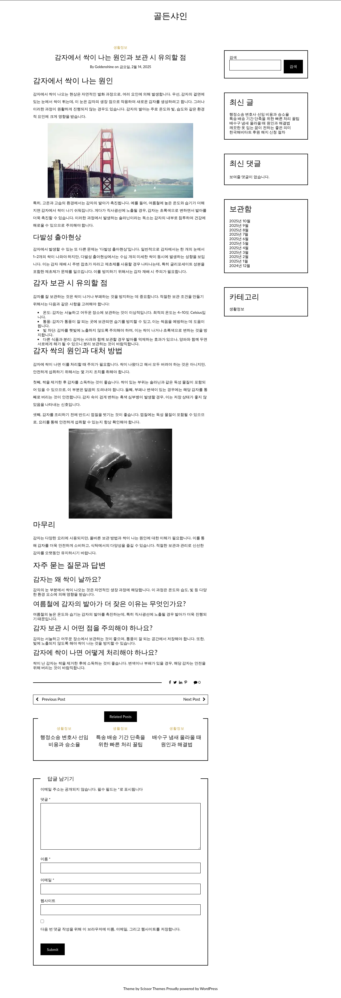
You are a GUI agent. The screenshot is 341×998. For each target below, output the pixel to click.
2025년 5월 (239, 243)
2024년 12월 (239, 265)
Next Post (191, 699)
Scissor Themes (152, 988)
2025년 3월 (239, 252)
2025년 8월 (239, 230)
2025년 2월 (239, 256)
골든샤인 (170, 16)
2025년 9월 (239, 225)
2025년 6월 (239, 238)
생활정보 (120, 47)
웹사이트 (47, 900)
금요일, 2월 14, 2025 (135, 67)
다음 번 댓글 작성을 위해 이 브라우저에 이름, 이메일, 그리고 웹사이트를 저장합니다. (110, 929)
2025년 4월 (239, 247)
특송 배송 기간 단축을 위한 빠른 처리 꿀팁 (264, 118)
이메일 (47, 880)
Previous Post (53, 699)
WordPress (209, 988)
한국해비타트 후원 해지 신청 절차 (257, 132)
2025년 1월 (238, 261)
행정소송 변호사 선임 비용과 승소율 (259, 114)
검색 (233, 57)
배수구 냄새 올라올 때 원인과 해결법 (259, 123)
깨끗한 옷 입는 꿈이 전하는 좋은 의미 (260, 127)
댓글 (45, 799)
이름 (45, 859)
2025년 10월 (239, 221)
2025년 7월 (239, 234)
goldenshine (104, 67)
